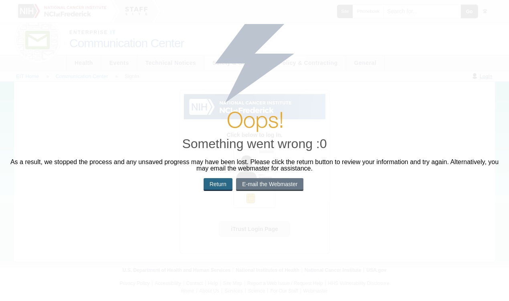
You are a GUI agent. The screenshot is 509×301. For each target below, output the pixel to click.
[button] (218, 184)
